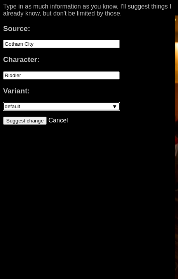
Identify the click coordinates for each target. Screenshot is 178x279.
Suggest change (25, 121)
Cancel (57, 120)
